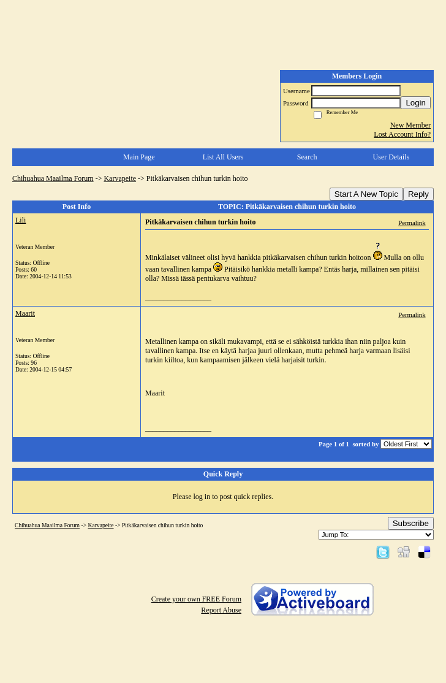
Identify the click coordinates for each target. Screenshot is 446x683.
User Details (391, 157)
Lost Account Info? (402, 134)
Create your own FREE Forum (196, 599)
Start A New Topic (366, 194)
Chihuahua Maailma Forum (53, 178)
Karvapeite (120, 178)
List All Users (223, 157)
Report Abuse (221, 610)
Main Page (139, 157)
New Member (410, 125)
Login (416, 102)
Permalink (411, 222)
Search (307, 157)
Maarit (25, 313)
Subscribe (411, 523)
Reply (418, 194)
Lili (20, 220)
